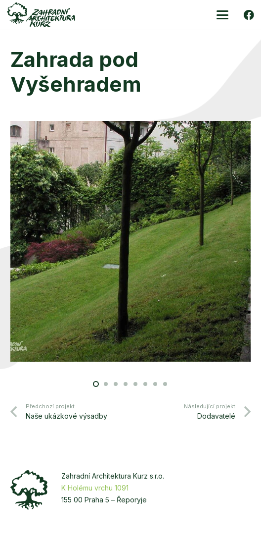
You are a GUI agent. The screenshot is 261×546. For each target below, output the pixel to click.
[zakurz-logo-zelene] (41, 14)
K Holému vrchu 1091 (95, 488)
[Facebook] (249, 15)
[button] (222, 15)
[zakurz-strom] (28, 490)
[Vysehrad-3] (130, 243)
